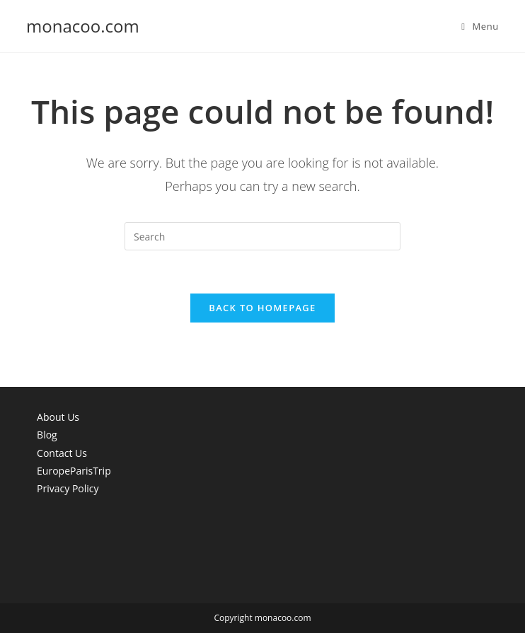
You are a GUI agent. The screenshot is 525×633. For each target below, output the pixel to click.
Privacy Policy (67, 488)
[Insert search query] (262, 236)
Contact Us (62, 453)
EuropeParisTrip (74, 470)
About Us (58, 417)
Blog (47, 434)
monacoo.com (82, 25)
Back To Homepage (262, 307)
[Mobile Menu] (480, 26)
